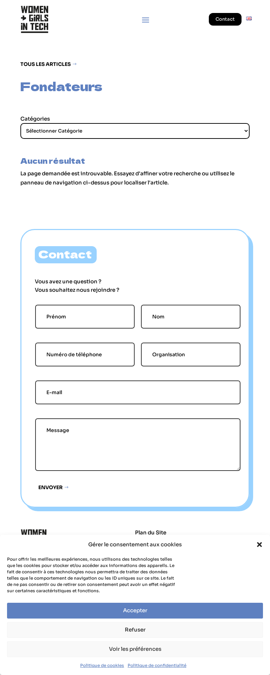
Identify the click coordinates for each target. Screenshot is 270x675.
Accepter (135, 610)
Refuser (135, 629)
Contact (225, 19)
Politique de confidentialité (157, 665)
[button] (259, 544)
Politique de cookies (102, 665)
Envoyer (50, 487)
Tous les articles (45, 64)
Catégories (35, 118)
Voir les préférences (135, 649)
